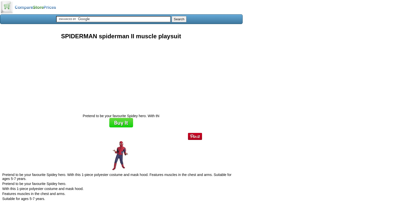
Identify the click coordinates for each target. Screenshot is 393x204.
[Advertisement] (121, 75)
